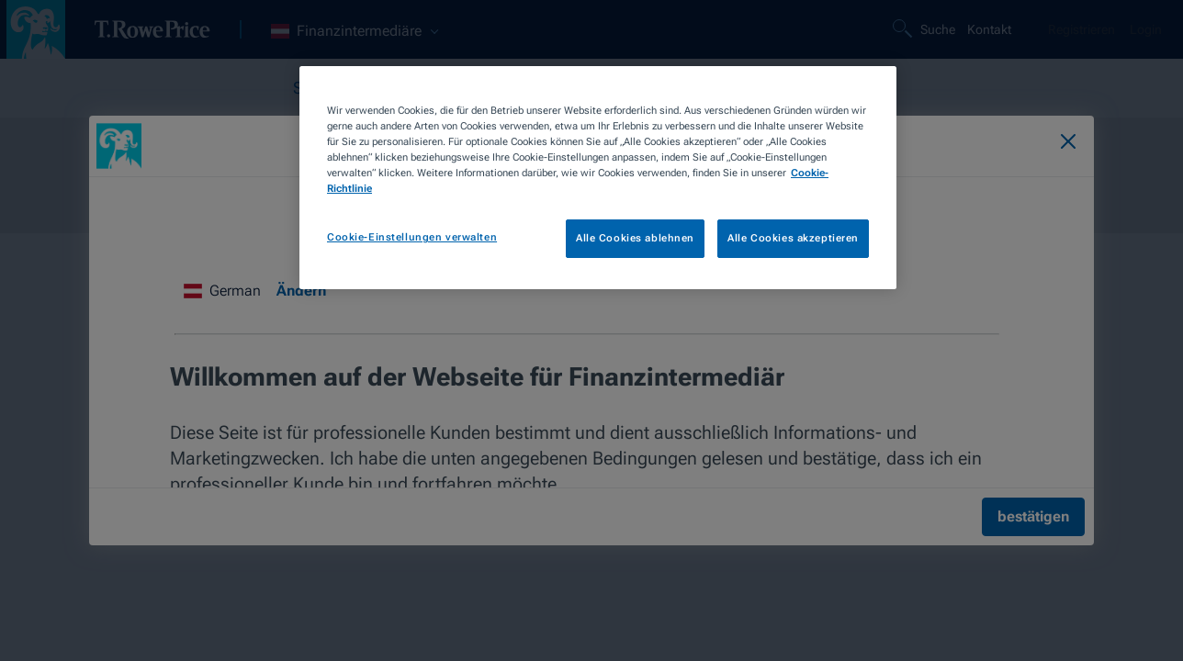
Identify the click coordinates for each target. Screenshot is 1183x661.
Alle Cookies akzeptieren (793, 237)
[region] (597, 177)
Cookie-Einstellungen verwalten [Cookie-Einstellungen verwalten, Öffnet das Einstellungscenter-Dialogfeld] (412, 236)
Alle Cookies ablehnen (635, 237)
